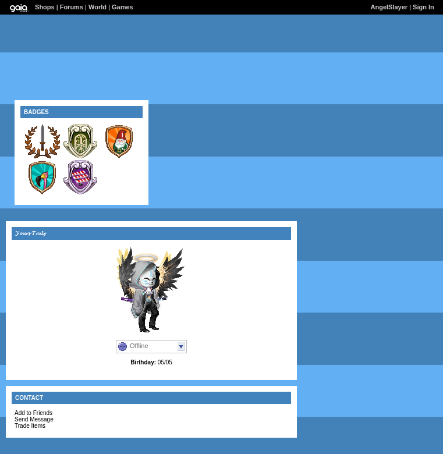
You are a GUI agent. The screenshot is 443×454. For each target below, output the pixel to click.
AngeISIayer (389, 6)
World (97, 6)
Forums (71, 6)
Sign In (423, 6)
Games (122, 6)
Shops (45, 6)
